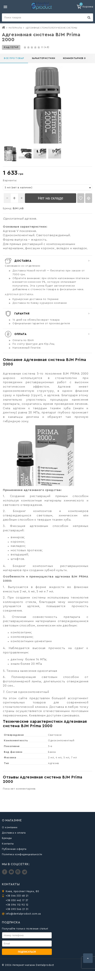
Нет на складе (50, 198)
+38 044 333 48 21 (17, 895)
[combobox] (47, 187)
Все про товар (14, 58)
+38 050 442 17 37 (17, 900)
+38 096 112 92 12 (17, 904)
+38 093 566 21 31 (17, 909)
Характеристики (43, 58)
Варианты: (10, 180)
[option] (10, 153)
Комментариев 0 (74, 58)
